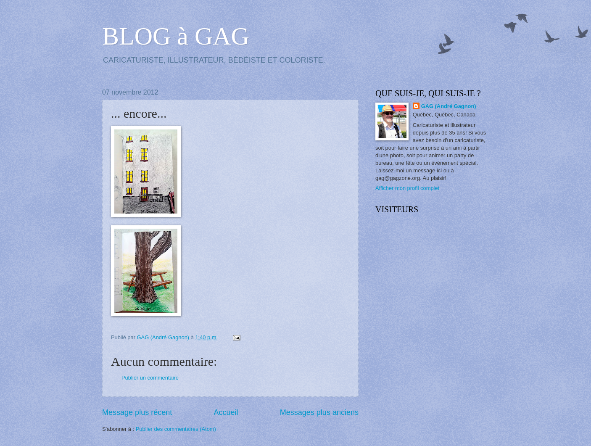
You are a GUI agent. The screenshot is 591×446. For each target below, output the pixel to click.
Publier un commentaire (150, 378)
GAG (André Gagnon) (448, 106)
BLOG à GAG (175, 36)
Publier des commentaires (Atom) (176, 429)
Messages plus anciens (319, 412)
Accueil (226, 412)
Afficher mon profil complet (407, 188)
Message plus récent (137, 412)
